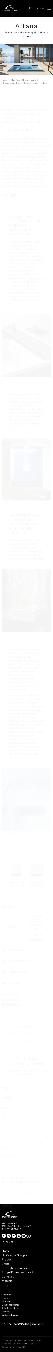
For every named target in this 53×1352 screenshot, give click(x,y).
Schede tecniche (10, 1308)
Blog (5, 1285)
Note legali (30, 1343)
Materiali (8, 1280)
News (5, 1297)
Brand (6, 1263)
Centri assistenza (11, 1304)
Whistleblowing (10, 1314)
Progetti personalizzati (17, 1272)
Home (4, 80)
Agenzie (6, 1301)
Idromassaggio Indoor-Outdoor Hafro (19, 83)
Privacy (20, 1343)
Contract (8, 1276)
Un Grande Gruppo (14, 1255)
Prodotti (7, 1259)
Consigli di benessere (16, 1268)
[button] (6, 59)
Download (7, 1294)
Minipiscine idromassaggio (23, 80)
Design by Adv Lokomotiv (14, 1347)
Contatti (6, 1311)
